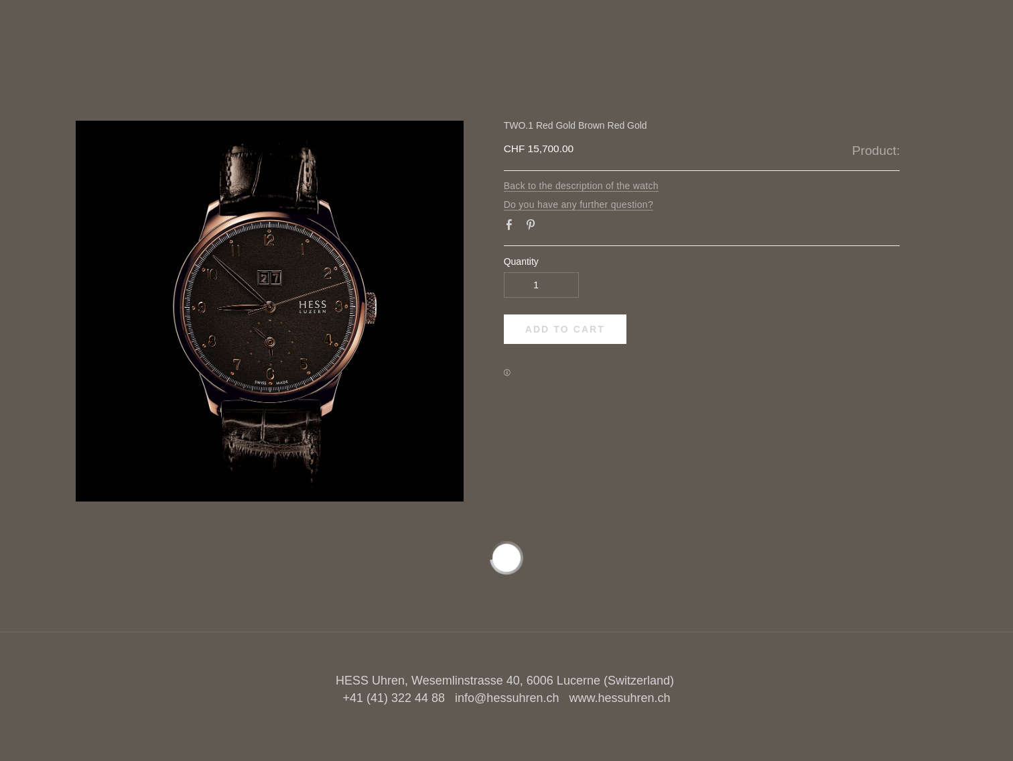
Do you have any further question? (578, 204)
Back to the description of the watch (581, 185)
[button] (565, 329)
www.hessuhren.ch (619, 698)
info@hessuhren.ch (507, 698)
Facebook (512, 227)
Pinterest (533, 227)
